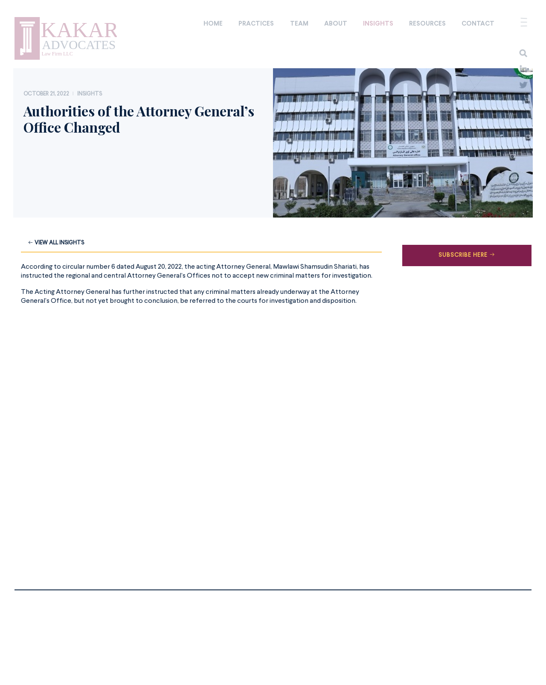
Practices (256, 24)
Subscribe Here (467, 255)
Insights (378, 24)
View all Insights (56, 243)
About (335, 24)
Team (299, 24)
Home (213, 24)
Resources (427, 24)
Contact (478, 24)
